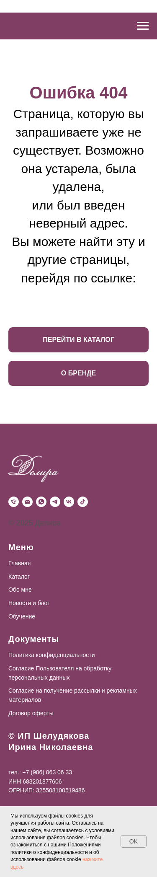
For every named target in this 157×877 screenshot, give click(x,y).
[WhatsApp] (41, 502)
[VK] (69, 502)
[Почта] (27, 502)
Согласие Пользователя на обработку (59, 668)
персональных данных (38, 677)
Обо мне (20, 589)
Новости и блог (28, 603)
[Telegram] (55, 502)
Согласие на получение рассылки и (56, 690)
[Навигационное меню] (143, 26)
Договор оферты (31, 713)
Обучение (21, 616)
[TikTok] (82, 502)
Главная (19, 563)
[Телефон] (13, 502)
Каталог (19, 576)
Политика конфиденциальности (51, 655)
